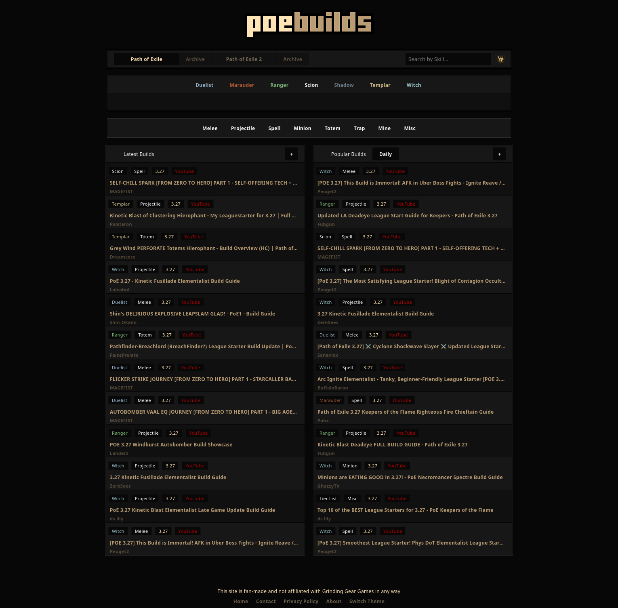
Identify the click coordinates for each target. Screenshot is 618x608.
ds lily (117, 518)
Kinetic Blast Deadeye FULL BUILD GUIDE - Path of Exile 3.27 (392, 444)
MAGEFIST (121, 191)
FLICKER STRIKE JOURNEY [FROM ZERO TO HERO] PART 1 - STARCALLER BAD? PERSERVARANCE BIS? (204, 379)
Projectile (243, 128)
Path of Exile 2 (244, 59)
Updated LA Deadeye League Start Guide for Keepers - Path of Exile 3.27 (407, 215)
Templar (380, 85)
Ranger (280, 85)
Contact (266, 601)
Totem (333, 128)
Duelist (204, 85)
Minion (302, 128)
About (334, 601)
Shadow (344, 85)
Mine (384, 128)
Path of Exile (146, 59)
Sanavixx (327, 355)
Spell (275, 128)
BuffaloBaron (332, 388)
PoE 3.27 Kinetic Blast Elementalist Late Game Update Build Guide (192, 510)
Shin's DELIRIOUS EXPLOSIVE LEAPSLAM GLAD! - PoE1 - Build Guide (192, 313)
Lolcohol (120, 289)
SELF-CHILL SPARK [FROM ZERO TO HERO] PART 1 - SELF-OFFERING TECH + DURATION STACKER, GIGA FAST (204, 182)
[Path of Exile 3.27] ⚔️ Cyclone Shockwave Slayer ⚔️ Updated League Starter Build (411, 346)
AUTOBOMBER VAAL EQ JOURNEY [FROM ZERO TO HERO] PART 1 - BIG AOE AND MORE (204, 411)
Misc (410, 128)
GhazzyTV (328, 486)
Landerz (119, 453)
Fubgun (326, 224)
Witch (414, 85)
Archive (195, 59)
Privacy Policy (301, 601)
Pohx (323, 420)
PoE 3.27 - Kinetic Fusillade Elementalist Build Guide (175, 281)
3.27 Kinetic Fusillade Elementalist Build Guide (168, 477)
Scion (311, 85)
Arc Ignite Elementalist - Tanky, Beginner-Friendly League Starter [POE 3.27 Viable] (411, 379)
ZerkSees (120, 486)
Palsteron (121, 224)
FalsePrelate (124, 355)
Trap (359, 128)
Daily (385, 154)
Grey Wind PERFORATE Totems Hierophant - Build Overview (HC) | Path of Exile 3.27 (204, 248)
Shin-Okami (123, 322)
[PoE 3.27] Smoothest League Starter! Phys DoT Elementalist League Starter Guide (411, 542)
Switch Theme (367, 601)
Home (240, 601)
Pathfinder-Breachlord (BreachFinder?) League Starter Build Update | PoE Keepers (204, 346)
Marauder (241, 85)
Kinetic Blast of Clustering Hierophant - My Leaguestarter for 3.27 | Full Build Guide (204, 215)
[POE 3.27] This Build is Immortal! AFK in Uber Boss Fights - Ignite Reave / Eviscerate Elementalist (204, 542)
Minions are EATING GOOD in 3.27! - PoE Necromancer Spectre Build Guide (410, 477)
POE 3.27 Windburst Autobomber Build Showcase (171, 444)
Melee (210, 128)
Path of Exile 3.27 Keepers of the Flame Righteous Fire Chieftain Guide (405, 411)
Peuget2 (119, 551)
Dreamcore (122, 257)
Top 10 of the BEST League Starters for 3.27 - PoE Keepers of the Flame (405, 510)
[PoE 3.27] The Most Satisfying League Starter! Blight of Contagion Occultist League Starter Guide (411, 281)
